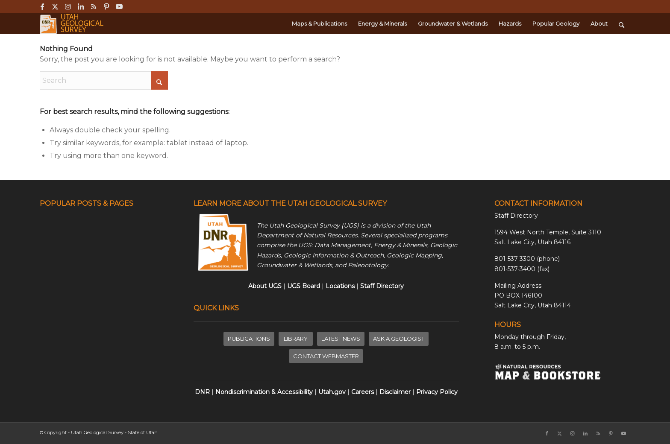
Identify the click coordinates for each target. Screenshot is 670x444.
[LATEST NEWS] (340, 339)
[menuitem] (319, 23)
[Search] (621, 23)
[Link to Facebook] (42, 6)
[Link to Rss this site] (93, 6)
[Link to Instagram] (68, 6)
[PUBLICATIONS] (248, 339)
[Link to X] (55, 6)
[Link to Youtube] (119, 6)
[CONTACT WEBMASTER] (326, 356)
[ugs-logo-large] (72, 23)
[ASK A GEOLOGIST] (399, 339)
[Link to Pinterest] (106, 6)
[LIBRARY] (296, 339)
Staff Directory (516, 215)
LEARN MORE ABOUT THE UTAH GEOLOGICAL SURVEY (290, 203)
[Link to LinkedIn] (80, 6)
